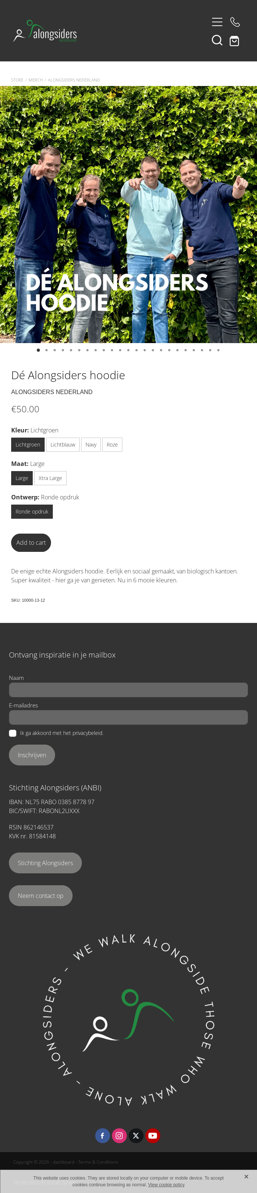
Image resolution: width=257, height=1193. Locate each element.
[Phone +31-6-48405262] (235, 22)
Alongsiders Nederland (74, 80)
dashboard (63, 1162)
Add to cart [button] (31, 542)
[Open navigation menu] (217, 22)
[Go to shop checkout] (235, 40)
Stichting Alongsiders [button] (45, 862)
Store (17, 80)
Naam (16, 678)
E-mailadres (23, 705)
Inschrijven (32, 755)
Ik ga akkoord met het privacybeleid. (61, 733)
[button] (217, 40)
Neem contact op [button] (41, 895)
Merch (36, 80)
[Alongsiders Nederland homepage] (111, 31)
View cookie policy (166, 1184)
